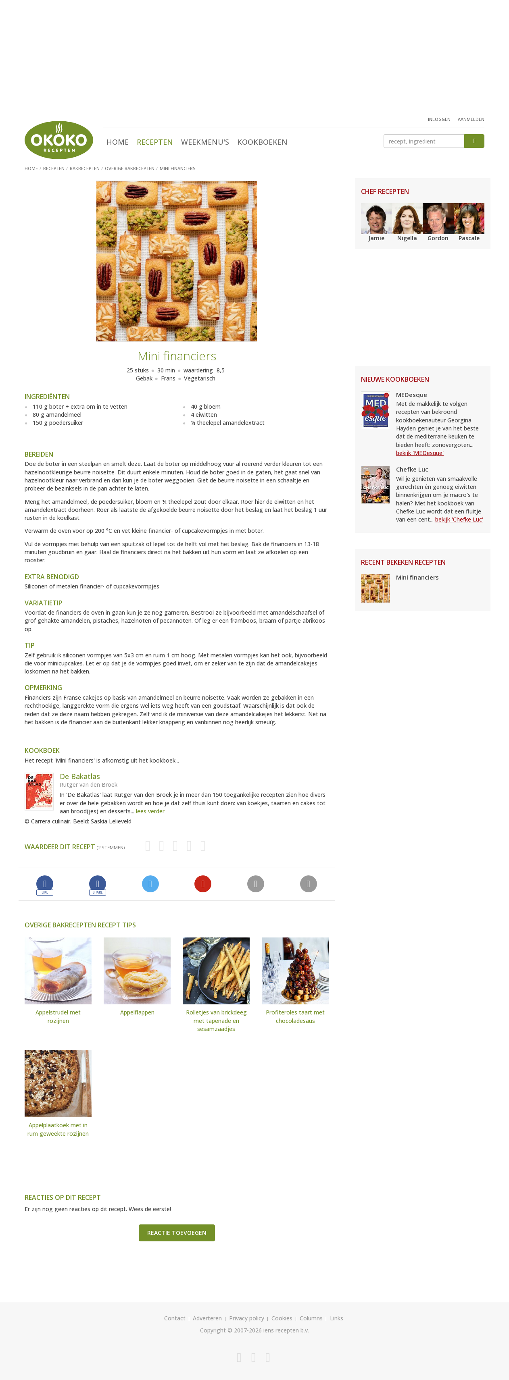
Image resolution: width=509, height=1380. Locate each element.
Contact (175, 1318)
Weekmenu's (205, 142)
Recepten (155, 142)
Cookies (281, 1318)
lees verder (150, 811)
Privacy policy (246, 1318)
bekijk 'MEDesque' (420, 453)
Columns (311, 1318)
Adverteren (207, 1318)
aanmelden (471, 119)
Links (336, 1318)
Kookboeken (262, 142)
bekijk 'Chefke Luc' (459, 519)
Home (117, 142)
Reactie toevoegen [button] (177, 1233)
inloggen (439, 119)
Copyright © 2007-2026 (231, 1330)
